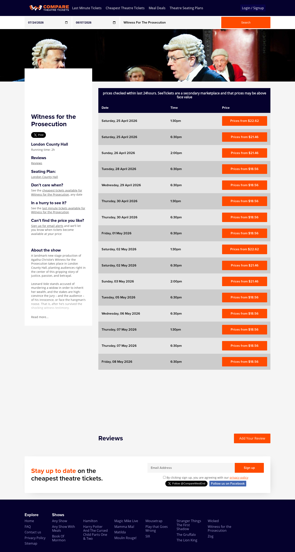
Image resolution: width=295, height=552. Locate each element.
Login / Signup (253, 8)
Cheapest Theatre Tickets (125, 8)
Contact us (33, 532)
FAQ (28, 526)
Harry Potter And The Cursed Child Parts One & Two (95, 532)
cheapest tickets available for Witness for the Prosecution (56, 192)
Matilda (120, 532)
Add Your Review (252, 438)
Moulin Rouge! (125, 538)
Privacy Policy (35, 538)
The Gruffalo (186, 534)
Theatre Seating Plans (186, 8)
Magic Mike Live (126, 521)
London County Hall (44, 177)
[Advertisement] (184, 398)
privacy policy (239, 477)
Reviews (36, 163)
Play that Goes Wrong (156, 528)
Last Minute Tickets (87, 8)
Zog (210, 536)
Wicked (213, 521)
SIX (147, 536)
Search (246, 22)
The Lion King (187, 540)
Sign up (249, 468)
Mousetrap (153, 521)
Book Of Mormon (59, 538)
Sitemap (31, 543)
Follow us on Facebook (228, 484)
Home (29, 521)
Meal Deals (157, 8)
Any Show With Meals (63, 528)
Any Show (59, 521)
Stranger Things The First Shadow (189, 525)
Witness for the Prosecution (219, 528)
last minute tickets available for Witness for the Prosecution (58, 210)
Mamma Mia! (124, 526)
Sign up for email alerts (47, 226)
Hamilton (90, 521)
